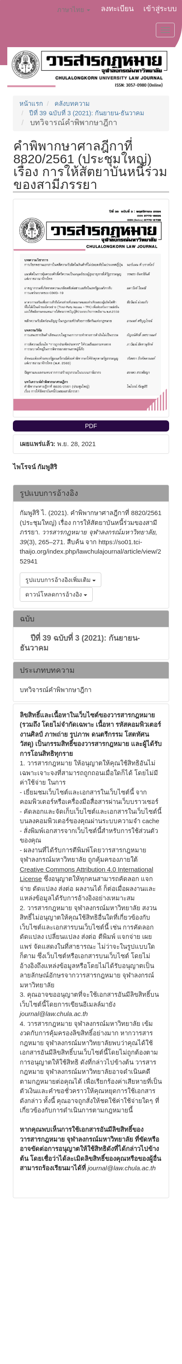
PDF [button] (91, 426)
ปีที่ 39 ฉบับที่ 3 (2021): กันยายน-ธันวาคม (86, 113)
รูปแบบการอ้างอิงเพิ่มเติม (60, 579)
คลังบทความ (72, 103)
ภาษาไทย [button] (73, 9)
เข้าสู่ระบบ (160, 9)
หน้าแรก (31, 103)
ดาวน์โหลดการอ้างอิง (56, 594)
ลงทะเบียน (117, 9)
